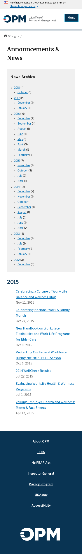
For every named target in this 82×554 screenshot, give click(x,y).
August (21, 128)
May (20, 139)
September (24, 123)
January (22, 108)
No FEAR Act (41, 462)
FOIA (41, 452)
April (20, 144)
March (21, 149)
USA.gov (41, 495)
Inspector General (41, 473)
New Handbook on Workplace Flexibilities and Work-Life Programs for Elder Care (43, 333)
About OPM (41, 441)
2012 (17, 259)
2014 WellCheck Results (33, 370)
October (22, 92)
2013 (17, 233)
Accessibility (41, 505)
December (23, 102)
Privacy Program (41, 484)
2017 (17, 98)
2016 (17, 113)
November (23, 165)
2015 (17, 160)
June (20, 134)
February (23, 154)
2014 (17, 186)
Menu (71, 17)
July (19, 175)
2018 (17, 87)
